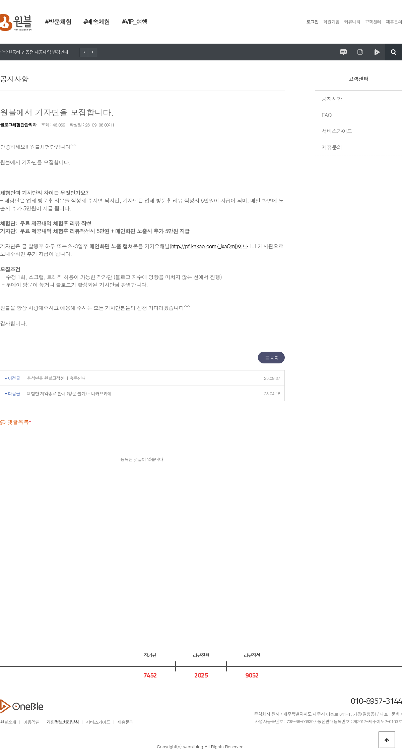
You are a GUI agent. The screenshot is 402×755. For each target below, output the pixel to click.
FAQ (327, 115)
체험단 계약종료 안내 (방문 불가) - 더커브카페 (69, 393)
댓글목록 (14, 422)
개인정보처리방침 (63, 722)
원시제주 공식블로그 (343, 52)
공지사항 (332, 99)
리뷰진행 (201, 655)
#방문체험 (58, 21)
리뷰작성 (252, 655)
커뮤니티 (352, 21)
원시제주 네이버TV (376, 52)
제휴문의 (394, 21)
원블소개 (8, 722)
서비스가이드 (337, 131)
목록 (271, 357)
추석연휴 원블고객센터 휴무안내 (56, 378)
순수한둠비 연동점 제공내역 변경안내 (34, 52)
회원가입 (331, 21)
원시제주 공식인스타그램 (360, 52)
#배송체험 (96, 21)
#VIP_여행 (134, 21)
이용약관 (31, 722)
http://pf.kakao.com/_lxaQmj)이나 (209, 246)
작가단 (150, 655)
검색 (393, 52)
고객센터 (373, 21)
